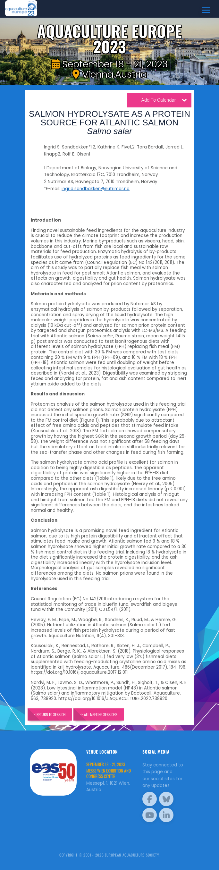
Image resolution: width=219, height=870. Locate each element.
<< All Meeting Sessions (99, 714)
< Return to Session (50, 714)
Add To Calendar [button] (164, 101)
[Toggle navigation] (206, 10)
